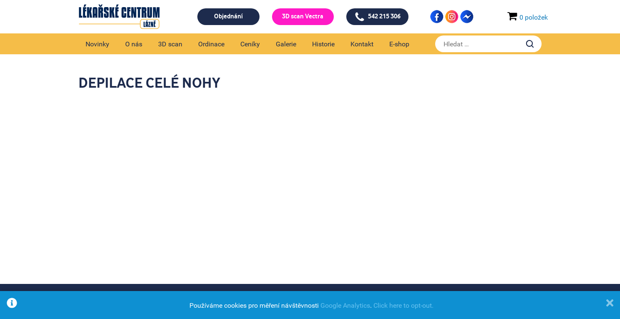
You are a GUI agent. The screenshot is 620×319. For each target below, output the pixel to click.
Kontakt (361, 43)
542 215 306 (378, 17)
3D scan (170, 43)
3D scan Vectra (302, 16)
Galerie (286, 43)
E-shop (399, 43)
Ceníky (250, 43)
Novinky (97, 43)
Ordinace (211, 43)
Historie (323, 43)
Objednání (228, 16)
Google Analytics (345, 305)
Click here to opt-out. (403, 305)
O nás (133, 43)
